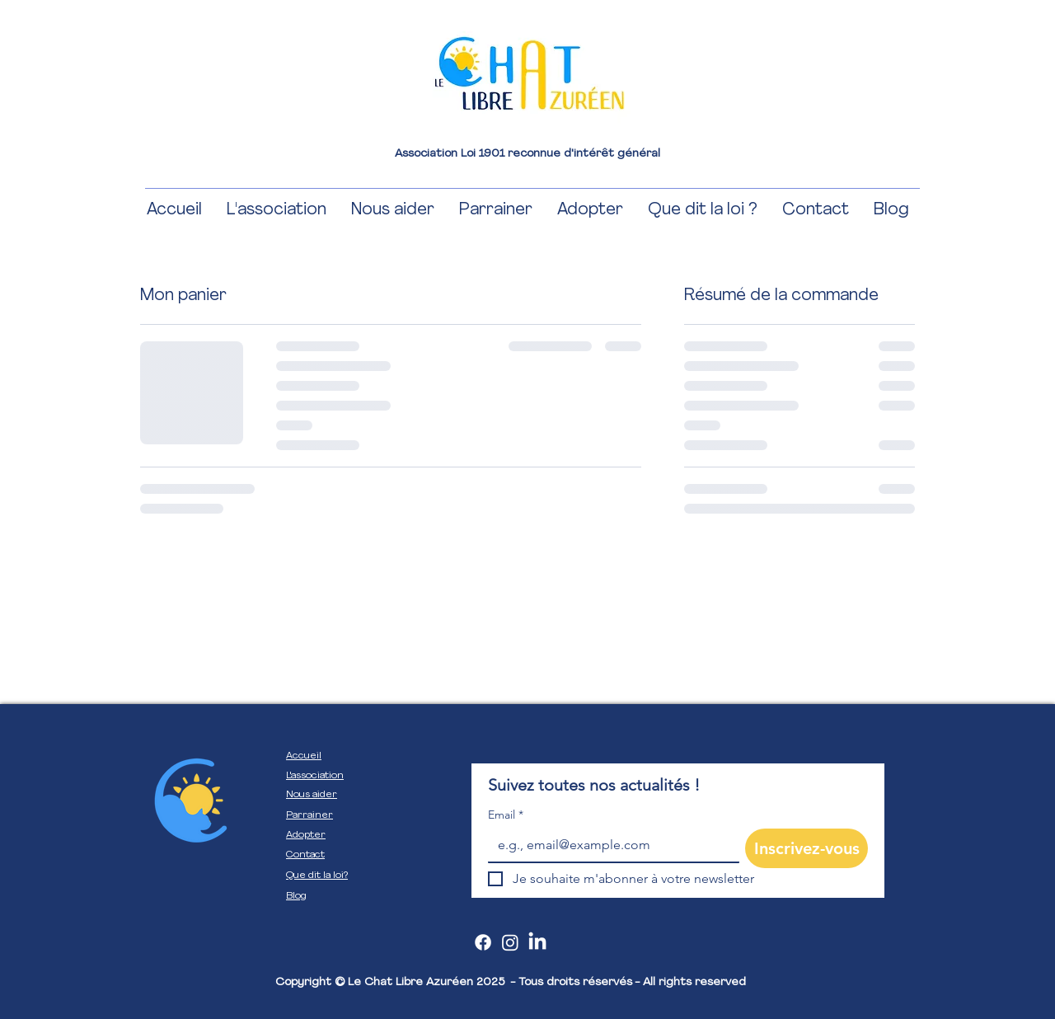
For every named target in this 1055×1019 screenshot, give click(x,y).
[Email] (608, 845)
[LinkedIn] (537, 942)
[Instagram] (510, 942)
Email (505, 815)
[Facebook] (483, 942)
